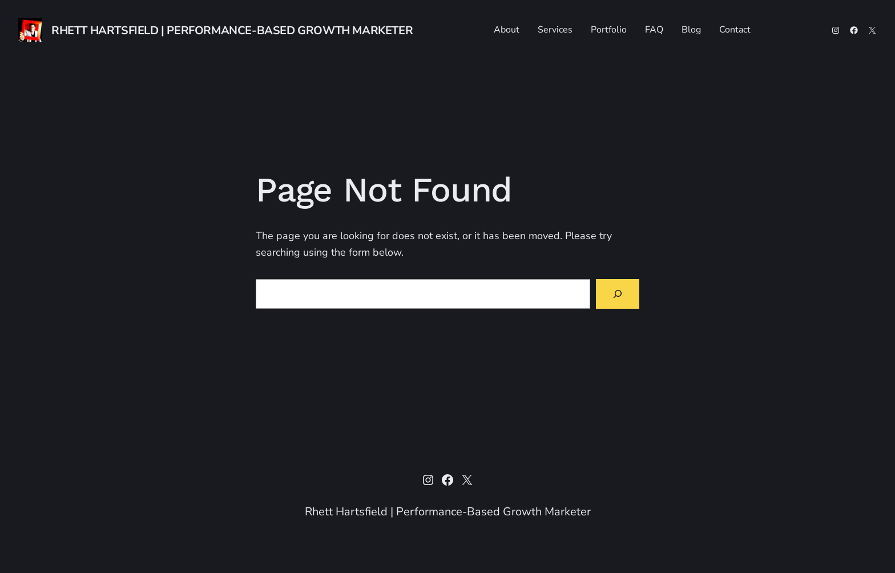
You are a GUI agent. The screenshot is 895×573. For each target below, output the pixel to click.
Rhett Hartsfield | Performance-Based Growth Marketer (232, 30)
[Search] (617, 294)
